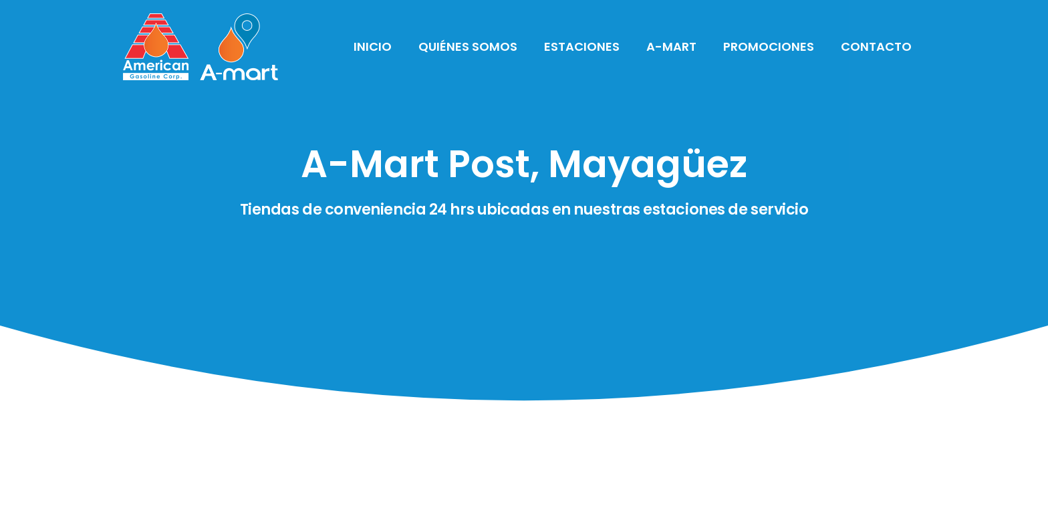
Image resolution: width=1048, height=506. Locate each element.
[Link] (200, 46)
